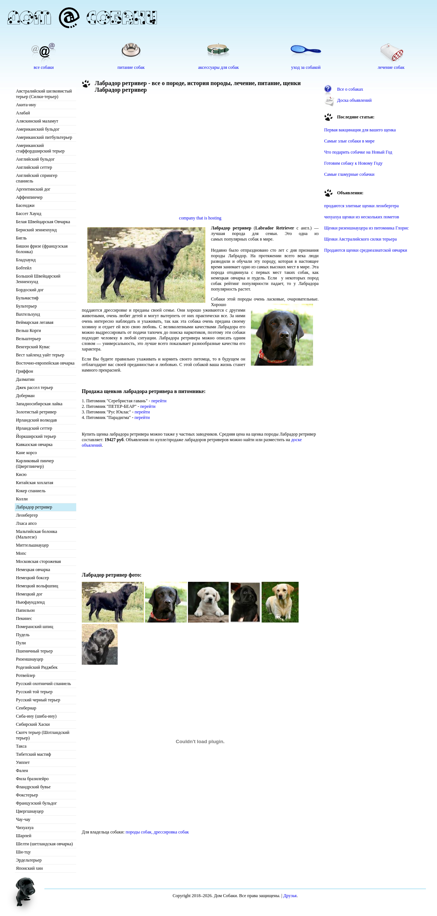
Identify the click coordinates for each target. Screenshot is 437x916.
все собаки (44, 67)
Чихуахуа (25, 827)
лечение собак (391, 67)
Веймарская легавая (34, 322)
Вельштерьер (28, 338)
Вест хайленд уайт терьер (40, 355)
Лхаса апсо (26, 523)
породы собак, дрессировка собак (157, 832)
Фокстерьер (27, 795)
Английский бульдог (35, 159)
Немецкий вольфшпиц (37, 585)
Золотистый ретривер (36, 412)
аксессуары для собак (218, 67)
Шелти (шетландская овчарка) (44, 843)
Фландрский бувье (33, 786)
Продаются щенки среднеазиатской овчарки (365, 250)
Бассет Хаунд (28, 213)
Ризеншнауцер (29, 659)
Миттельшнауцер (32, 545)
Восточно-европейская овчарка (45, 363)
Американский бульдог (38, 129)
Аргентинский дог (33, 189)
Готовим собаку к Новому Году (353, 163)
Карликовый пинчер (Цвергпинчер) (35, 463)
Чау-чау (23, 819)
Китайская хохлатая (34, 482)
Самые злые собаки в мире (349, 141)
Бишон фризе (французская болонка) (42, 249)
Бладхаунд (26, 259)
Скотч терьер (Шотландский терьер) (42, 735)
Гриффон (24, 371)
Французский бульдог (36, 803)
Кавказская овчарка (34, 444)
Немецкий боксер (32, 577)
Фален (22, 770)
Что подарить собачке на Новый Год (358, 152)
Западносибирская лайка (39, 403)
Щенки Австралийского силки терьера (360, 239)
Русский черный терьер (38, 699)
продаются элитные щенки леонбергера (361, 205)
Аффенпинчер (29, 197)
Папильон (25, 610)
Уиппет (23, 762)
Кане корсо (26, 452)
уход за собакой (306, 67)
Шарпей (23, 835)
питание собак (131, 67)
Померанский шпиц (34, 626)
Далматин (25, 379)
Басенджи (25, 205)
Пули (21, 642)
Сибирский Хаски (33, 724)
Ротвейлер (25, 675)
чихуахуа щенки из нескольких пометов (361, 216)
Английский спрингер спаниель (36, 178)
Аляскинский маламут (37, 121)
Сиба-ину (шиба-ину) (36, 716)
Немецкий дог (29, 594)
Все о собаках (350, 89)
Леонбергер (27, 515)
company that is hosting (200, 218)
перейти (159, 400)
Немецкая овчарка (33, 569)
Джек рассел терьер (34, 387)
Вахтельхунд (28, 314)
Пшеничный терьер (34, 651)
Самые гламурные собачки (349, 174)
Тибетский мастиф (33, 754)
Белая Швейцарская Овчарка (43, 221)
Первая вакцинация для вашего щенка (360, 129)
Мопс (21, 553)
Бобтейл (23, 268)
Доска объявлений (354, 100)
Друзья (290, 895)
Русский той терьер (34, 691)
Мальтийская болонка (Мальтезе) (36, 534)
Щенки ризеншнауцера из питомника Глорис (366, 228)
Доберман (25, 395)
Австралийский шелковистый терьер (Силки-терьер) (44, 93)
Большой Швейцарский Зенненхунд (38, 279)
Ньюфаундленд (30, 602)
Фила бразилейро (32, 778)
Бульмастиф (27, 298)
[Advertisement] (171, 156)
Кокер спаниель (31, 490)
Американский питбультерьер (44, 137)
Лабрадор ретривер (34, 507)
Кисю (21, 474)
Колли (22, 498)
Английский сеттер (34, 167)
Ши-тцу (23, 852)
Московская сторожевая (38, 561)
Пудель (23, 634)
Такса (21, 746)
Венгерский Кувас (33, 346)
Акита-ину (26, 104)
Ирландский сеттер (34, 428)
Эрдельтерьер (29, 860)
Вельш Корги (28, 330)
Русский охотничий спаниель (43, 683)
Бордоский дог (30, 289)
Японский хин (29, 868)
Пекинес (24, 618)
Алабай (23, 112)
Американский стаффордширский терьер (40, 148)
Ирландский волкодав (36, 420)
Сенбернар (26, 708)
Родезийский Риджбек (37, 667)
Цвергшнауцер (30, 811)
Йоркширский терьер (36, 436)
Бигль (21, 238)
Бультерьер (26, 306)
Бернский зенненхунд (36, 229)
